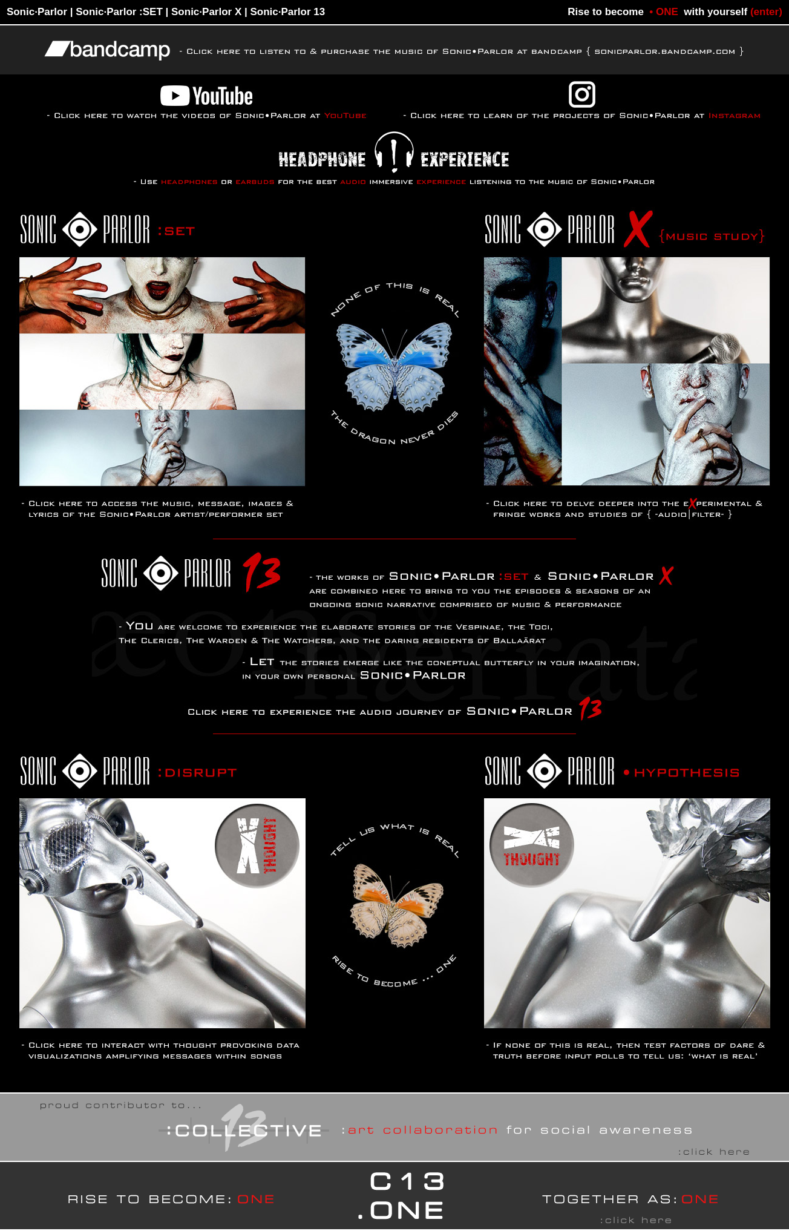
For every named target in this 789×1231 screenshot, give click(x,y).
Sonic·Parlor (37, 12)
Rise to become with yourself (675, 12)
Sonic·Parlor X (206, 12)
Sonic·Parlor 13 (287, 12)
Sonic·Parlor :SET (119, 12)
